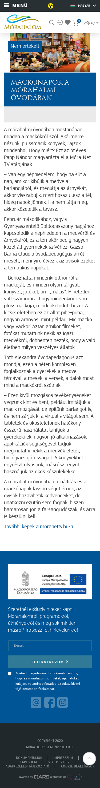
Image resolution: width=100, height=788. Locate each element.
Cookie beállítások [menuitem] (78, 766)
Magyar (83, 5)
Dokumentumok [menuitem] (29, 758)
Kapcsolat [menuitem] (28, 762)
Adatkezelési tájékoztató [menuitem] (27, 766)
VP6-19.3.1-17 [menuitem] (59, 762)
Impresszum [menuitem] (63, 758)
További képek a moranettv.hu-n (38, 527)
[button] (89, 758)
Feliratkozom (50, 661)
